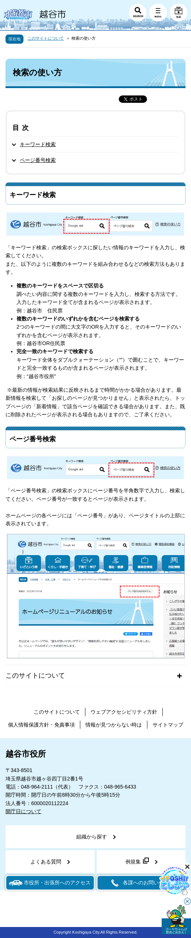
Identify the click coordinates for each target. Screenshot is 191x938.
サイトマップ (168, 725)
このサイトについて (45, 38)
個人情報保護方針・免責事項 (41, 725)
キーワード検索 (38, 144)
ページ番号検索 (38, 160)
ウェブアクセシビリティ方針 (124, 712)
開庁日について (23, 811)
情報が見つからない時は (113, 725)
